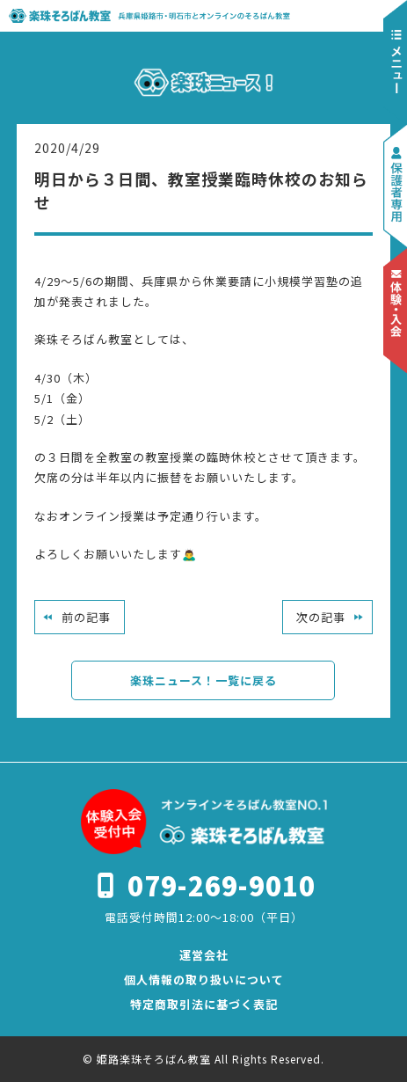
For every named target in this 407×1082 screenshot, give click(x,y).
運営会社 (204, 955)
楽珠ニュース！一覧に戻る (203, 680)
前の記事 (86, 617)
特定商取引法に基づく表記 (204, 1004)
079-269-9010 (221, 885)
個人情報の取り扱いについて (204, 979)
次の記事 (320, 617)
